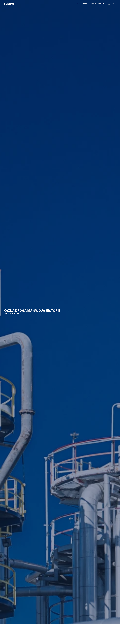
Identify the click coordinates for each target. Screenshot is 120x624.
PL (114, 4)
